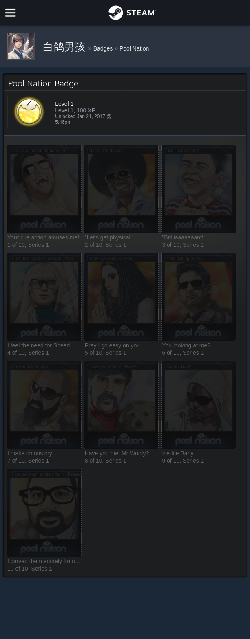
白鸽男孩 (65, 47)
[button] (44, 189)
